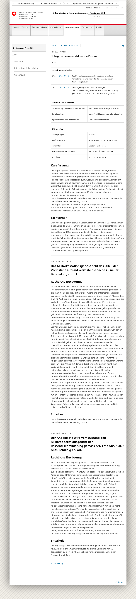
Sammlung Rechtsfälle (24, 48)
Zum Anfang (58, 564)
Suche (14, 54)
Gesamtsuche (20, 75)
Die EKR (99, 27)
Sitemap (120, 582)
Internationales (56, 27)
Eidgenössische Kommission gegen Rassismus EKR (92, 3)
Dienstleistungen (72, 27)
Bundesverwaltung (24, 3)
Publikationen (87, 27)
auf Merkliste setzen (69, 45)
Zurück (54, 45)
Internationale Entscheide (26, 68)
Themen (25, 27)
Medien (97, 8)
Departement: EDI (51, 3)
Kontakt (89, 8)
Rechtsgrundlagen (39, 27)
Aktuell (16, 27)
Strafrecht (19, 61)
